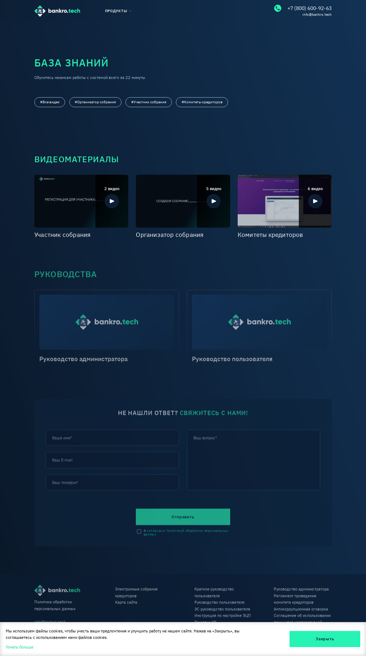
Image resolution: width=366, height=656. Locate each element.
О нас (39, 29)
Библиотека (160, 29)
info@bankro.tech (317, 14)
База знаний (97, 29)
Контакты (323, 29)
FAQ (270, 29)
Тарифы (219, 29)
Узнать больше (19, 647)
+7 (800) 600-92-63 (303, 8)
